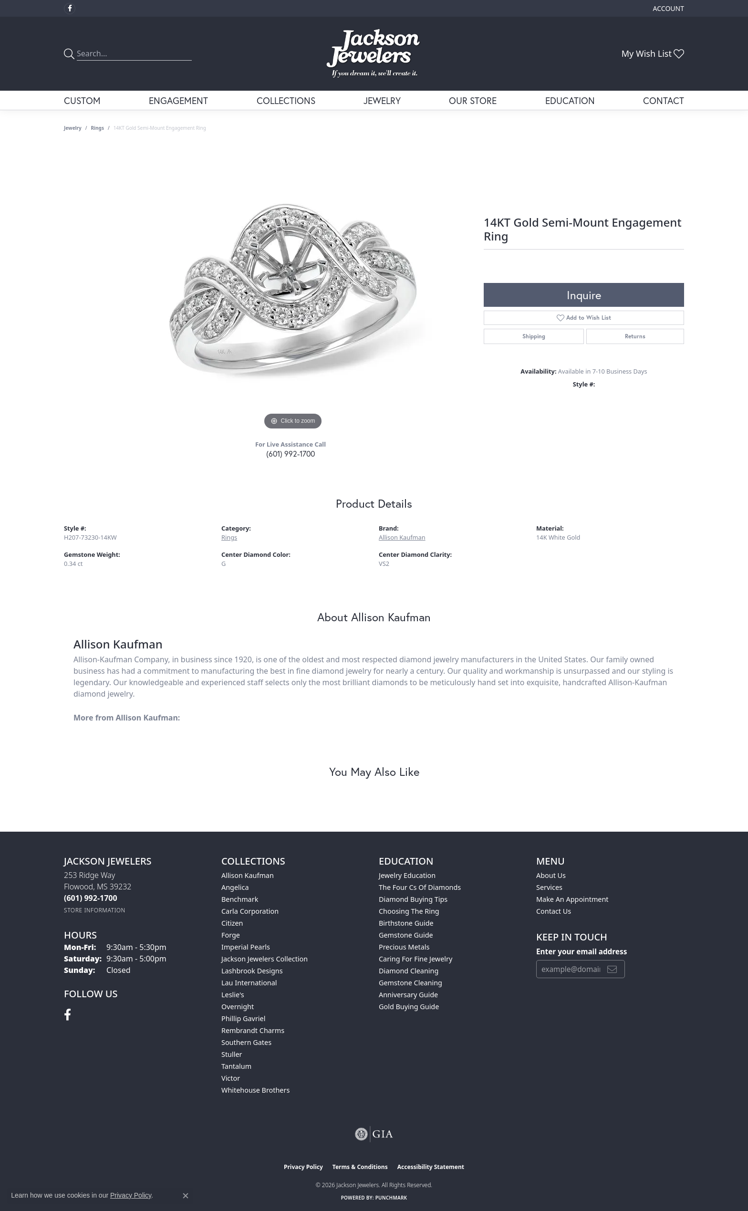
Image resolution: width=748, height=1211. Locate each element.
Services (549, 887)
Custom (82, 100)
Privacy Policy (303, 1167)
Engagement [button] (178, 100)
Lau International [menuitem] (249, 982)
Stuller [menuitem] (231, 1054)
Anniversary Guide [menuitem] (408, 994)
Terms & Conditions (360, 1167)
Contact (663, 100)
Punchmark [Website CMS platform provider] (391, 1197)
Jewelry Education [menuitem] (407, 875)
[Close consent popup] (185, 1196)
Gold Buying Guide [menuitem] (409, 1006)
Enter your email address (581, 951)
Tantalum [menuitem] (236, 1066)
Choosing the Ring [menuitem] (409, 911)
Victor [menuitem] (230, 1078)
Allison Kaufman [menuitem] (247, 875)
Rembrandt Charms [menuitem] (252, 1030)
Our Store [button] (473, 100)
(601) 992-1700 (290, 454)
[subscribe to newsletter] (612, 969)
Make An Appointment (572, 899)
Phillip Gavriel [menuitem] (243, 1018)
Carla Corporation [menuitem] (250, 911)
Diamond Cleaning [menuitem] (408, 970)
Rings (97, 128)
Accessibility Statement (430, 1167)
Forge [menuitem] (230, 935)
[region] (293, 289)
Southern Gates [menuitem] (246, 1042)
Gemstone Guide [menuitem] (406, 935)
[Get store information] (94, 910)
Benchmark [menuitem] (239, 899)
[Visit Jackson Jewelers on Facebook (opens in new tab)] (69, 8)
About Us (551, 875)
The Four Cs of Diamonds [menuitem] (420, 887)
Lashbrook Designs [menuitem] (252, 970)
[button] (667, 8)
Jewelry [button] (382, 100)
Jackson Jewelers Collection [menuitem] (264, 958)
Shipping (533, 336)
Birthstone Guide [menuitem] (406, 923)
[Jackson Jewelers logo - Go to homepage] (374, 54)
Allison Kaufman (402, 537)
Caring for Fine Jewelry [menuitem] (415, 958)
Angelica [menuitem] (235, 887)
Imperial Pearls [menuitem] (245, 946)
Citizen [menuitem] (232, 923)
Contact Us (553, 911)
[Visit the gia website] (374, 1134)
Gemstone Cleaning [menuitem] (410, 982)
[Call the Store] (90, 898)
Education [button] (570, 100)
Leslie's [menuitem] (232, 994)
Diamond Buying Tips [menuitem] (413, 899)
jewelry (73, 128)
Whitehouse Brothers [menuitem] (255, 1090)
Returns (635, 336)
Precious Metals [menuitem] (404, 946)
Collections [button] (286, 100)
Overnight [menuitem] (237, 1006)
